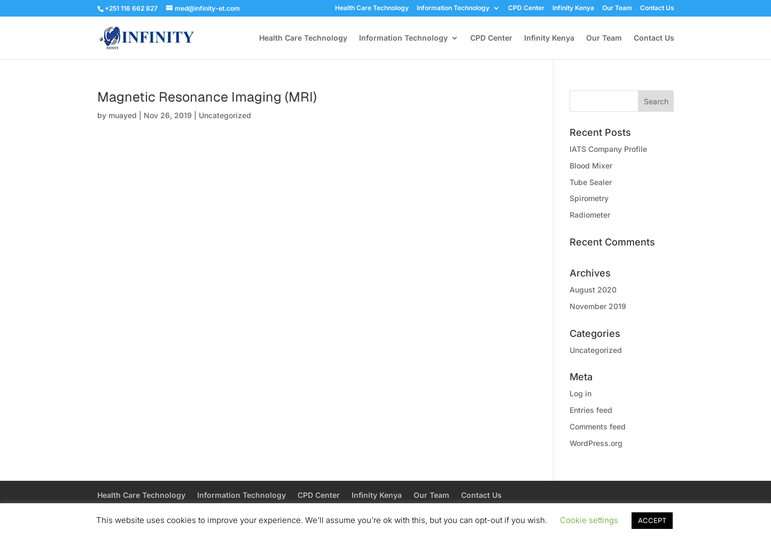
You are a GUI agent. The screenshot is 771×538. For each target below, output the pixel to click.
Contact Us (657, 8)
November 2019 (598, 306)
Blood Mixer (591, 165)
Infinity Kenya (573, 8)
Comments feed (598, 426)
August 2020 (593, 289)
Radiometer (590, 214)
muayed (122, 115)
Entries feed (591, 409)
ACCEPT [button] (652, 520)
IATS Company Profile (608, 148)
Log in (580, 393)
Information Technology (453, 8)
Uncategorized (225, 115)
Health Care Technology (372, 8)
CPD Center (526, 8)
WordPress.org (596, 443)
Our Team (617, 8)
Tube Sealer (591, 182)
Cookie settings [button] (589, 520)
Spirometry (589, 198)
